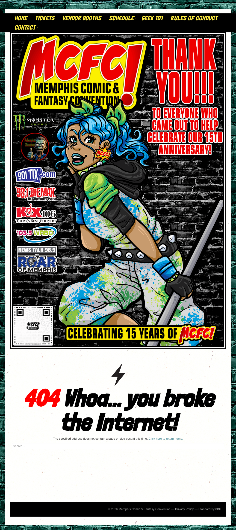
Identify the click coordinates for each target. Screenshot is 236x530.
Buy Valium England (34, 2)
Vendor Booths (81, 18)
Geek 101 (151, 18)
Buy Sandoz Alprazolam (140, 2)
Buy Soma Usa (10, 2)
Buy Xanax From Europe (64, 2)
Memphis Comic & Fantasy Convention (145, 509)
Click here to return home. (166, 438)
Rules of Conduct (193, 18)
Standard (204, 509)
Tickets (44, 18)
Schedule (123, 18)
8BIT (218, 509)
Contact (26, 27)
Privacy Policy (184, 509)
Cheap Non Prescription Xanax (102, 2)
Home (20, 18)
